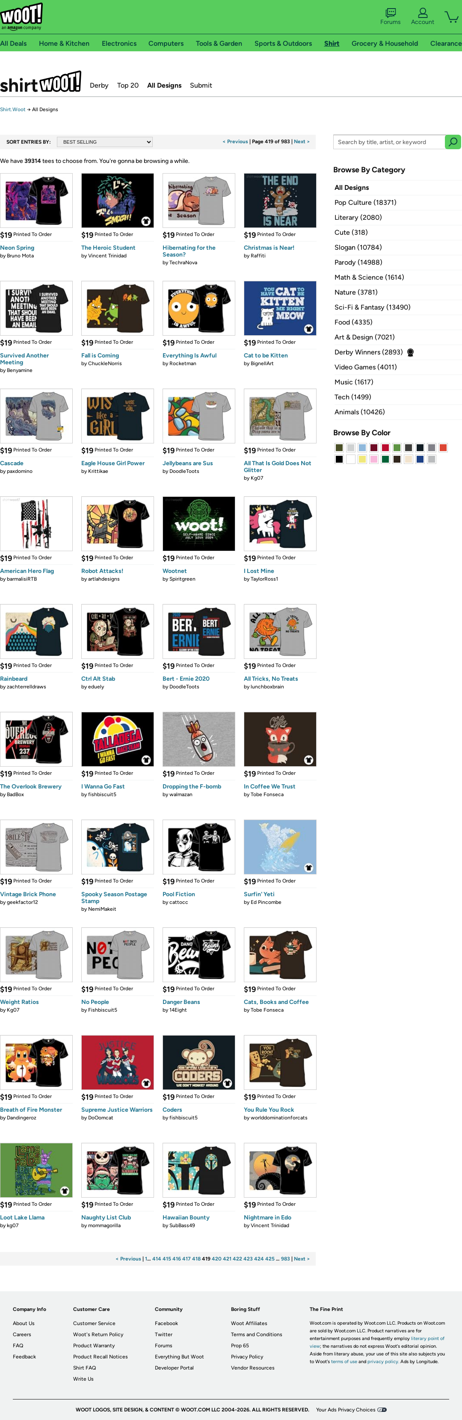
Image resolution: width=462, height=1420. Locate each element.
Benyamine (20, 370)
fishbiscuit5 (102, 794)
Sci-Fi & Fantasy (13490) (373, 307)
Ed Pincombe (266, 902)
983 (285, 1259)
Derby (99, 85)
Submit (201, 85)
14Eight (178, 1010)
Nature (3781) (356, 292)
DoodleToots (184, 471)
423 (248, 1259)
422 (237, 1259)
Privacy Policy (247, 1357)
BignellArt (262, 363)
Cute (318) (351, 232)
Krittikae (98, 471)
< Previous (235, 142)
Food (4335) (354, 322)
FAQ (18, 1346)
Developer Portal (174, 1368)
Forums (390, 17)
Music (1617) (354, 382)
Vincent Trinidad (107, 256)
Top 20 (128, 85)
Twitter (163, 1334)
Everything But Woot (179, 1357)
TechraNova (183, 263)
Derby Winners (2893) (369, 352)
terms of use (344, 1361)
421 (227, 1259)
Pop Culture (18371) (366, 202)
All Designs (164, 85)
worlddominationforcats (279, 1118)
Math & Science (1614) (369, 277)
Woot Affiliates (249, 1323)
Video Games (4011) (366, 367)
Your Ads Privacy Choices (346, 1410)
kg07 (13, 1225)
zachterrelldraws (26, 687)
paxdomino (20, 471)
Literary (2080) (358, 217)
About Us (24, 1323)
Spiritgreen (182, 579)
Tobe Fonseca (267, 794)
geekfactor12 (22, 902)
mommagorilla (104, 1225)
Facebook (166, 1323)
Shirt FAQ (84, 1368)
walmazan (180, 794)
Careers (22, 1334)
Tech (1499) (353, 397)
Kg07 (257, 478)
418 (196, 1259)
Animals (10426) (360, 412)
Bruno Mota (20, 256)
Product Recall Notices (100, 1357)
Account (422, 17)
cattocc (178, 902)
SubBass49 (182, 1225)
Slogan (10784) (358, 247)
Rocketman (182, 363)
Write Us (83, 1379)
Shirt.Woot (40, 81)
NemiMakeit (102, 909)
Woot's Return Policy (98, 1334)
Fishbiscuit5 (102, 1010)
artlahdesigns (104, 579)
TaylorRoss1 (264, 579)
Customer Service (94, 1323)
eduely (96, 687)
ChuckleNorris (105, 363)
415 (167, 1259)
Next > (302, 142)
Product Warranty (94, 1346)
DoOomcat (100, 1118)
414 (156, 1259)
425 (270, 1259)
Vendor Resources (253, 1368)
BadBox (15, 794)
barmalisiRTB (22, 579)
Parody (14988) (358, 262)
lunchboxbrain (267, 687)
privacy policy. (383, 1361)
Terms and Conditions (256, 1334)
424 (259, 1259)
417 (186, 1259)
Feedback (24, 1357)
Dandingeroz (21, 1118)
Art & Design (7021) (365, 337)
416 (176, 1259)
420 (217, 1259)
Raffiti (258, 256)
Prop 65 (240, 1346)
